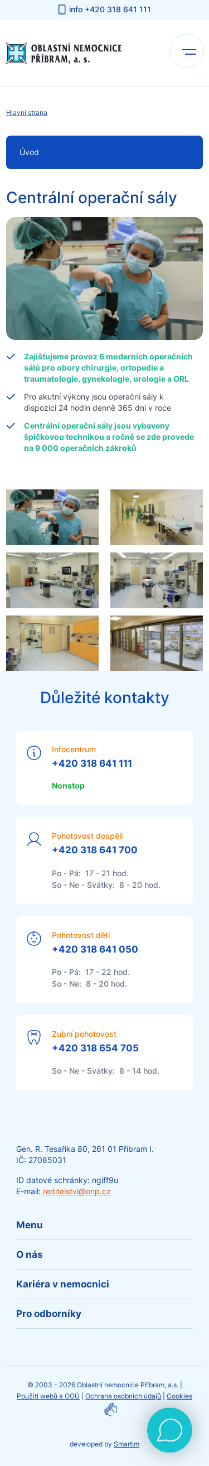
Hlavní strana (26, 112)
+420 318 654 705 (95, 1048)
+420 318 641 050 (95, 949)
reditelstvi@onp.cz (77, 1191)
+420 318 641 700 (95, 849)
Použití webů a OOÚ (48, 1396)
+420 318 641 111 (92, 763)
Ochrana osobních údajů (123, 1396)
